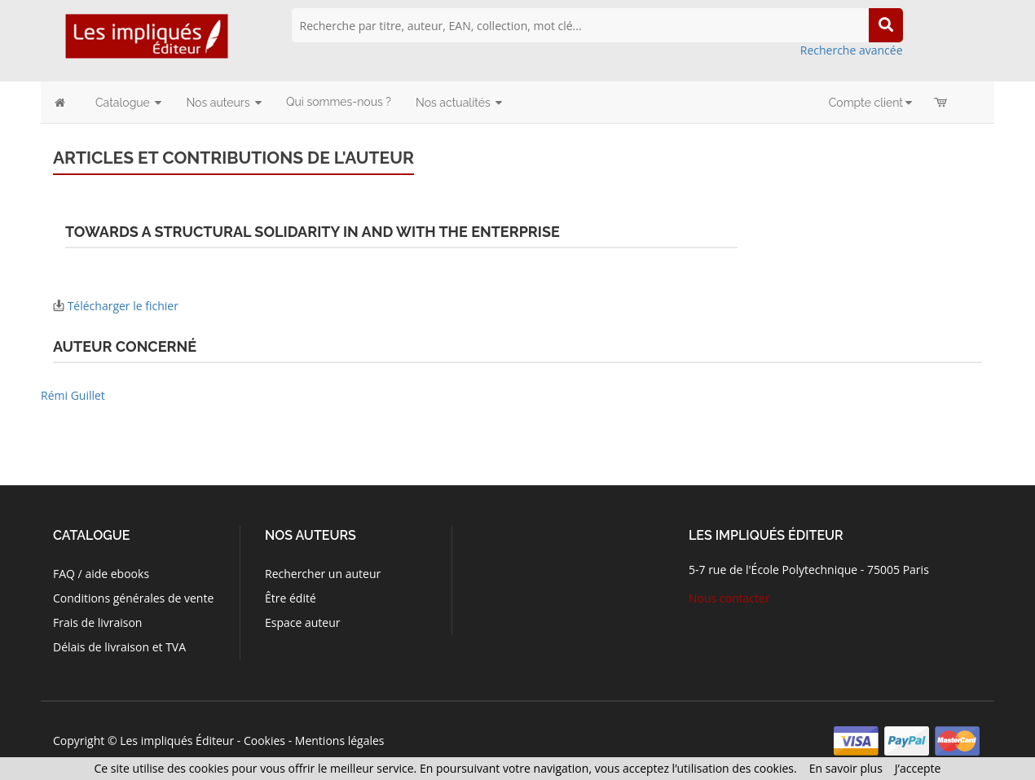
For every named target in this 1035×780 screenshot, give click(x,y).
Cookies (264, 740)
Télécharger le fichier (123, 305)
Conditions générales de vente (133, 598)
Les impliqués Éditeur (177, 740)
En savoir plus (846, 768)
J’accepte (918, 768)
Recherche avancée (851, 50)
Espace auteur (303, 622)
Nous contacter (729, 598)
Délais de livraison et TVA (119, 647)
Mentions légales (340, 740)
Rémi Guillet (73, 395)
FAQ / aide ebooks (101, 573)
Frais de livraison (97, 622)
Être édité (290, 598)
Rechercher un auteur (323, 573)
